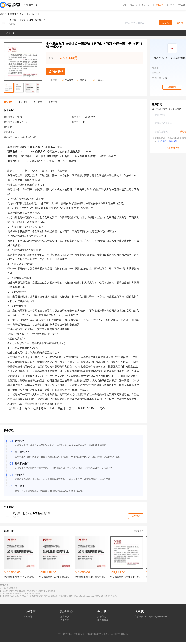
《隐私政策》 (173, 141)
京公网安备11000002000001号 (89, 634)
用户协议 (64, 616)
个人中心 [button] (147, 5)
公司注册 (23, 14)
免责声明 (64, 620)
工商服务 (11, 14)
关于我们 (101, 616)
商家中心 (170, 5)
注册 (184, 5)
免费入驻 (159, 5)
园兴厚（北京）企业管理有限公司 (27, 20)
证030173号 (66, 634)
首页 (124, 5)
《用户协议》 (162, 141)
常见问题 (27, 616)
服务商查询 (102, 620)
